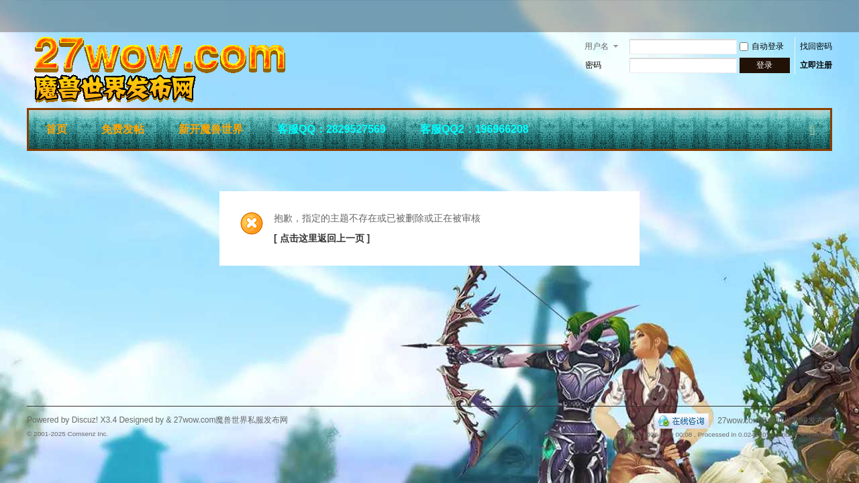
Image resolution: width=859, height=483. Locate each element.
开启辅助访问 (828, 16)
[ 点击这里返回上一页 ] (322, 238)
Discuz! (85, 420)
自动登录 (762, 46)
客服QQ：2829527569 (331, 129)
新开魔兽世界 (211, 129)
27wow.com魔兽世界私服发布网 (774, 420)
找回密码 (816, 46)
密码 (593, 65)
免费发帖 (122, 129)
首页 (56, 129)
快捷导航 (812, 127)
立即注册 (816, 65)
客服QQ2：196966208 (474, 129)
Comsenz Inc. (87, 433)
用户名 (597, 46)
